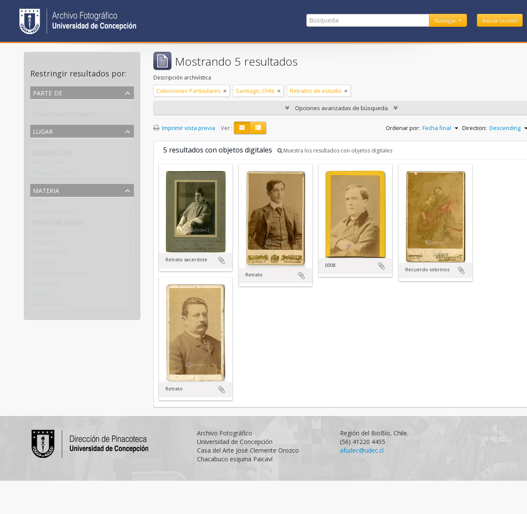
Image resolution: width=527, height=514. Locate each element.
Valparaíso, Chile (53, 174)
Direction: (474, 128)
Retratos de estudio (58, 223)
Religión (42, 296)
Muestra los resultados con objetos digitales (334, 150)
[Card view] (242, 127)
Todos (40, 105)
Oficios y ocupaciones (60, 275)
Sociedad (43, 234)
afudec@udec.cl (362, 450)
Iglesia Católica (51, 306)
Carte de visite (50, 254)
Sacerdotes (46, 285)
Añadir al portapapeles (221, 260)
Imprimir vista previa (184, 128)
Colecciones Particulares (64, 115)
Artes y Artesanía (53, 213)
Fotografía (45, 244)
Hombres (44, 265)
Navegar (446, 20)
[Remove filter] (225, 90)
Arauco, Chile (48, 164)
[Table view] (258, 127)
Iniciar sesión (500, 20)
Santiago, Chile (51, 154)
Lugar (43, 130)
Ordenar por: (403, 128)
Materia (46, 190)
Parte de (47, 92)
